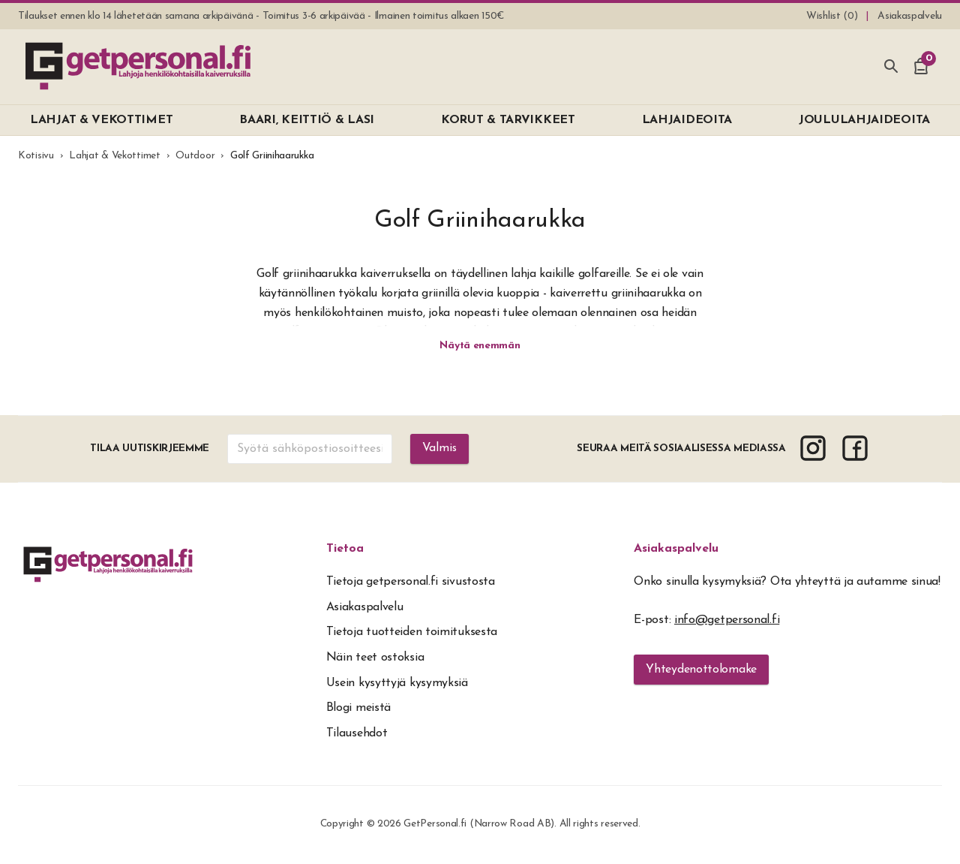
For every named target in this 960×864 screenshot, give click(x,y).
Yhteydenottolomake (701, 671)
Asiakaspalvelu (676, 550)
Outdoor (195, 156)
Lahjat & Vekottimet (114, 156)
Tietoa (345, 550)
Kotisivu (36, 156)
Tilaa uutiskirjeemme (149, 450)
